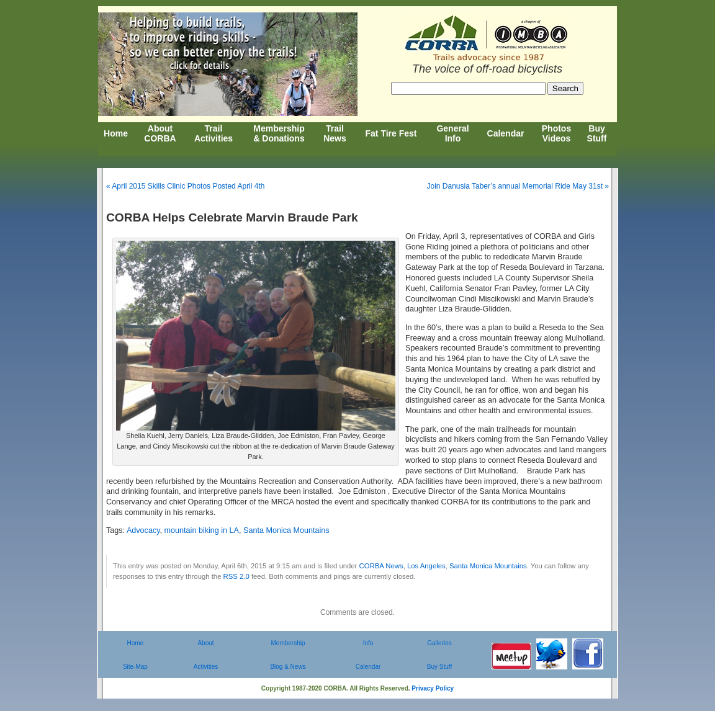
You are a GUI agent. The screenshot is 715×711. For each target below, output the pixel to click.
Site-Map (135, 666)
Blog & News (287, 666)
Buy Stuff (439, 666)
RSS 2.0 (236, 576)
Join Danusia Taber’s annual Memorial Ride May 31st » (518, 186)
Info (368, 643)
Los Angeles (426, 566)
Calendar (368, 666)
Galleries (439, 643)
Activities (206, 666)
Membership (288, 643)
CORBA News (381, 566)
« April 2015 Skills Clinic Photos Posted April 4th (185, 186)
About (205, 643)
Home (135, 643)
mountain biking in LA (201, 530)
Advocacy (143, 530)
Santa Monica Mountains (286, 530)
